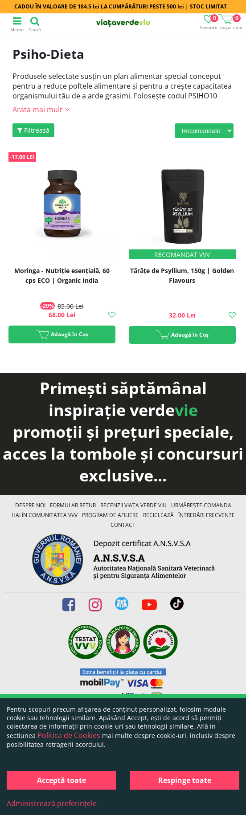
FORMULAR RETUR (73, 505)
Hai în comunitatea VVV (45, 515)
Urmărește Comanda (201, 505)
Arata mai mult (37, 109)
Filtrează (33, 130)
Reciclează (158, 515)
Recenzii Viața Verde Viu (133, 505)
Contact (123, 525)
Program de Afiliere (110, 515)
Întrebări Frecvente (206, 515)
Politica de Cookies (68, 735)
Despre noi (30, 505)
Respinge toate (184, 780)
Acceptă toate (61, 780)
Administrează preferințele (52, 803)
